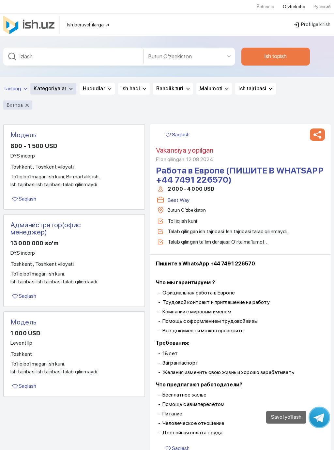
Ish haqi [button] (133, 80)
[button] (317, 126)
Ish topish (276, 48)
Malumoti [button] (214, 80)
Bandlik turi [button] (173, 80)
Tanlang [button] (15, 80)
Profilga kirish (312, 16)
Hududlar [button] (97, 80)
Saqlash (24, 191)
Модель (23, 126)
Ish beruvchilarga (88, 17)
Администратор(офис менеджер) (45, 220)
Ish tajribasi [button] (255, 80)
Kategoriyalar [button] (53, 80)
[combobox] (73, 48)
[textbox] (73, 48)
